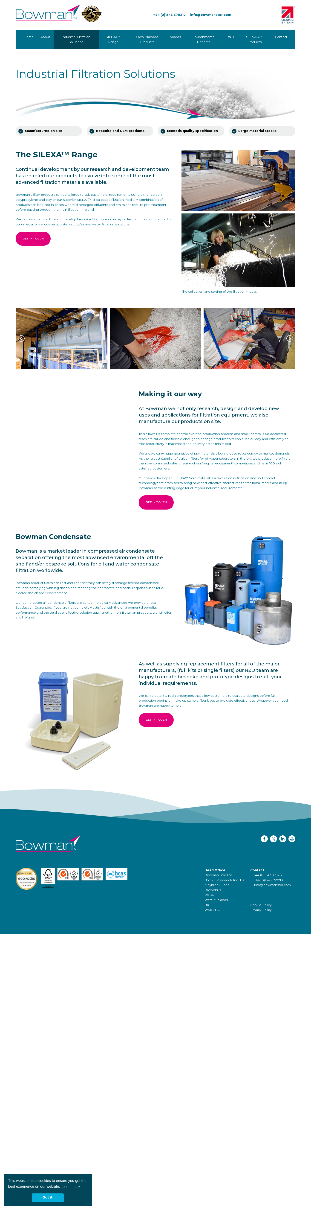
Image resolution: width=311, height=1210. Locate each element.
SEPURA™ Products (254, 39)
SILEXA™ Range (113, 39)
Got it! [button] (47, 1197)
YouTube (291, 838)
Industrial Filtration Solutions (76, 39)
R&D (230, 37)
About (45, 37)
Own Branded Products (147, 39)
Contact (281, 37)
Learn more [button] (71, 1186)
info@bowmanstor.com (210, 15)
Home (29, 37)
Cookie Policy (260, 905)
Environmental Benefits (203, 39)
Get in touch (33, 238)
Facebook (264, 838)
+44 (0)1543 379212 (169, 15)
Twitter (273, 838)
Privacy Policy (260, 910)
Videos (175, 37)
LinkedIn (282, 838)
